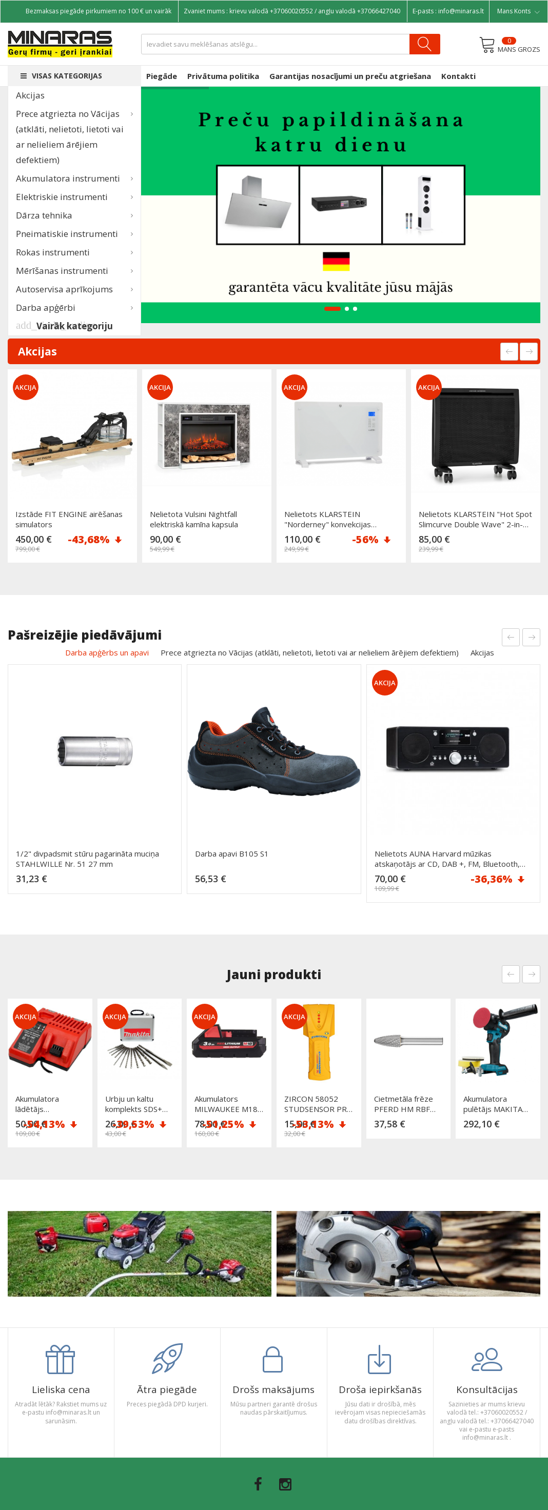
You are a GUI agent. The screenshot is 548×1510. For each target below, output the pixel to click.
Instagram (285, 1484)
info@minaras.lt (461, 11)
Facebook (258, 1484)
